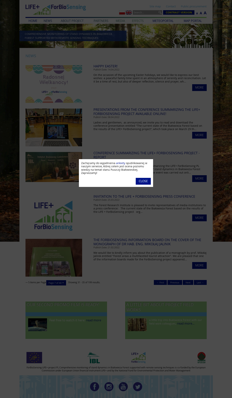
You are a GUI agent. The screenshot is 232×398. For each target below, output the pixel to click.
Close (143, 181)
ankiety (120, 163)
